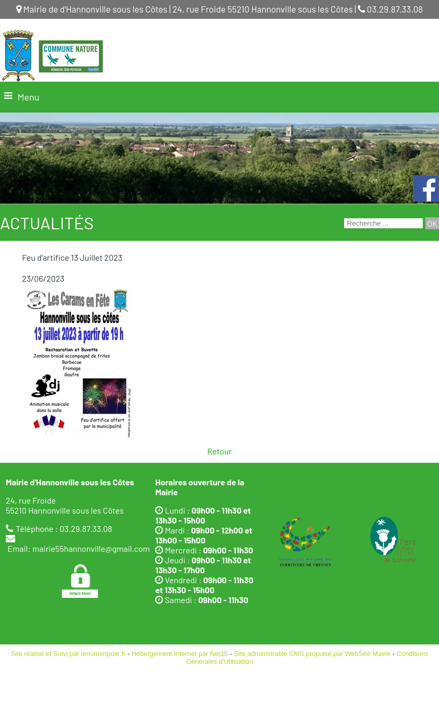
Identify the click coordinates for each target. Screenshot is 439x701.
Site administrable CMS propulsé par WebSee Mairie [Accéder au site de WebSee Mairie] (312, 654)
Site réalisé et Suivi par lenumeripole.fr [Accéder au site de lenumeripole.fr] (67, 654)
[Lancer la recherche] (432, 223)
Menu (28, 97)
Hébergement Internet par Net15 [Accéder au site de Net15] (179, 654)
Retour (219, 451)
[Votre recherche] (383, 223)
